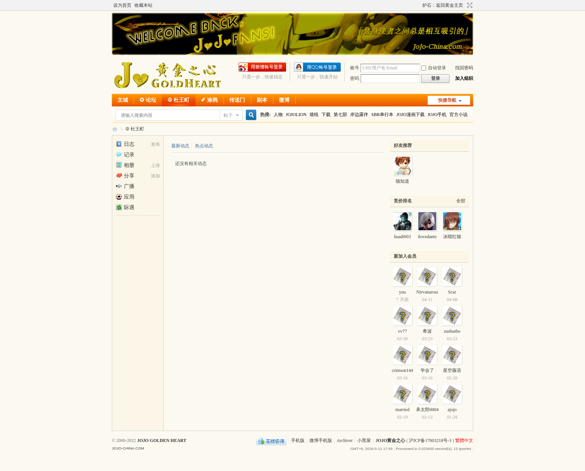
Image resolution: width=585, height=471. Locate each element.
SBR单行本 (382, 114)
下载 (326, 114)
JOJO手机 (437, 114)
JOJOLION (296, 114)
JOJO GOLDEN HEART (161, 440)
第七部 (340, 114)
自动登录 (433, 67)
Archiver (345, 440)
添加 (155, 176)
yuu (402, 292)
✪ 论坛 (148, 100)
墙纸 (313, 114)
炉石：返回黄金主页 (442, 5)
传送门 (237, 100)
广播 (125, 186)
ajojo (452, 409)
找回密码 (464, 67)
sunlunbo (452, 331)
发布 (155, 144)
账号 (354, 67)
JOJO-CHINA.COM (128, 448)
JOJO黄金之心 (115, 129)
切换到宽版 (469, 5)
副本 (262, 100)
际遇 (125, 207)
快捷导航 (447, 100)
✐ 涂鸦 (209, 100)
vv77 (402, 331)
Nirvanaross (427, 292)
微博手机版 (320, 440)
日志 (125, 144)
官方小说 (458, 114)
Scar (452, 292)
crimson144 (402, 370)
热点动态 (204, 145)
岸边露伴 (359, 114)
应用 (125, 197)
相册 (125, 165)
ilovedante (427, 236)
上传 (155, 165)
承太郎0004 (427, 409)
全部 (460, 200)
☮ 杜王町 (179, 100)
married (402, 409)
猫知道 (402, 181)
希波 (427, 331)
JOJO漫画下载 (410, 114)
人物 (278, 114)
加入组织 (464, 78)
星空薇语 (452, 370)
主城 (122, 100)
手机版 (298, 440)
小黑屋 (364, 440)
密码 (354, 78)
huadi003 (402, 236)
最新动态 (180, 145)
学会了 (427, 370)
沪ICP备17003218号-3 (430, 440)
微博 (284, 100)
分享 (125, 176)
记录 (125, 155)
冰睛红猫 (452, 236)
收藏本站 (143, 5)
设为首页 (122, 5)
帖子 (228, 115)
